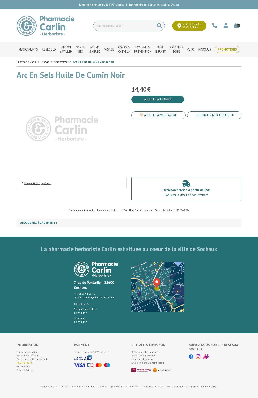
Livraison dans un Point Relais (147, 362)
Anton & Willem (25, 369)
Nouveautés (23, 366)
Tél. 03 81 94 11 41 (84, 293)
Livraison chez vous (142, 359)
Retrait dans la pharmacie (145, 351)
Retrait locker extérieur (143, 355)
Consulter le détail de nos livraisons (186, 195)
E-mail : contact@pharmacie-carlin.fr (94, 297)
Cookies (103, 386)
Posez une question (36, 183)
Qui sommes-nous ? (28, 351)
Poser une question (27, 355)
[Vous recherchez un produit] (124, 26)
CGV (64, 386)
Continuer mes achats (214, 115)
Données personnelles (83, 386)
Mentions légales (49, 386)
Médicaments (28, 49)
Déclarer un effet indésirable (32, 359)
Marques (204, 49)
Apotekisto (191, 386)
